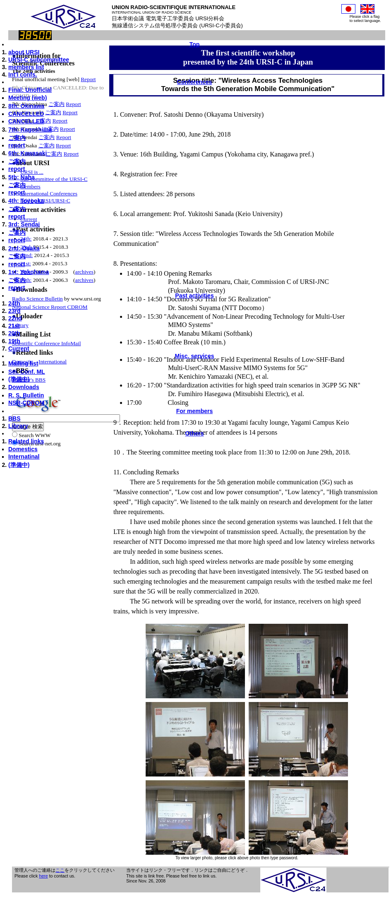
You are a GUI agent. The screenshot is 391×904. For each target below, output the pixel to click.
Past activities (194, 295)
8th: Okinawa (26, 106)
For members (194, 411)
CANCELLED (26, 114)
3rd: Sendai (24, 224)
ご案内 (17, 138)
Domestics (23, 449)
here (43, 875)
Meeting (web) (27, 97)
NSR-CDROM (26, 402)
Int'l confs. (22, 74)
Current (18, 348)
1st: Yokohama (28, 272)
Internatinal (23, 456)
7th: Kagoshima (30, 129)
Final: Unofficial (30, 90)
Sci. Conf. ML (26, 371)
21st (14, 325)
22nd (15, 318)
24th (14, 303)
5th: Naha (21, 177)
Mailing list (23, 363)
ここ (60, 870)
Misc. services (194, 356)
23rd (14, 311)
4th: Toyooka (26, 200)
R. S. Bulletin (26, 395)
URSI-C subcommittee (38, 59)
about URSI (23, 52)
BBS (14, 418)
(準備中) (18, 379)
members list (26, 67)
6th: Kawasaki (27, 153)
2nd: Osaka (23, 248)
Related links (26, 441)
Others (194, 433)
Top (195, 44)
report (16, 145)
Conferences (194, 82)
